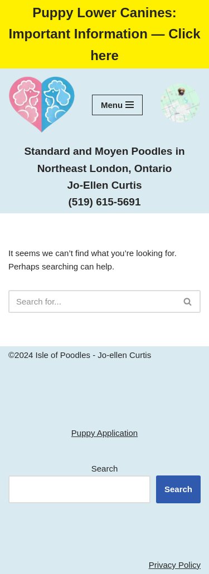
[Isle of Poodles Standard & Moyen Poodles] (41, 104)
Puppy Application (104, 433)
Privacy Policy (175, 565)
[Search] (92, 301)
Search (104, 468)
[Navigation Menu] (117, 105)
